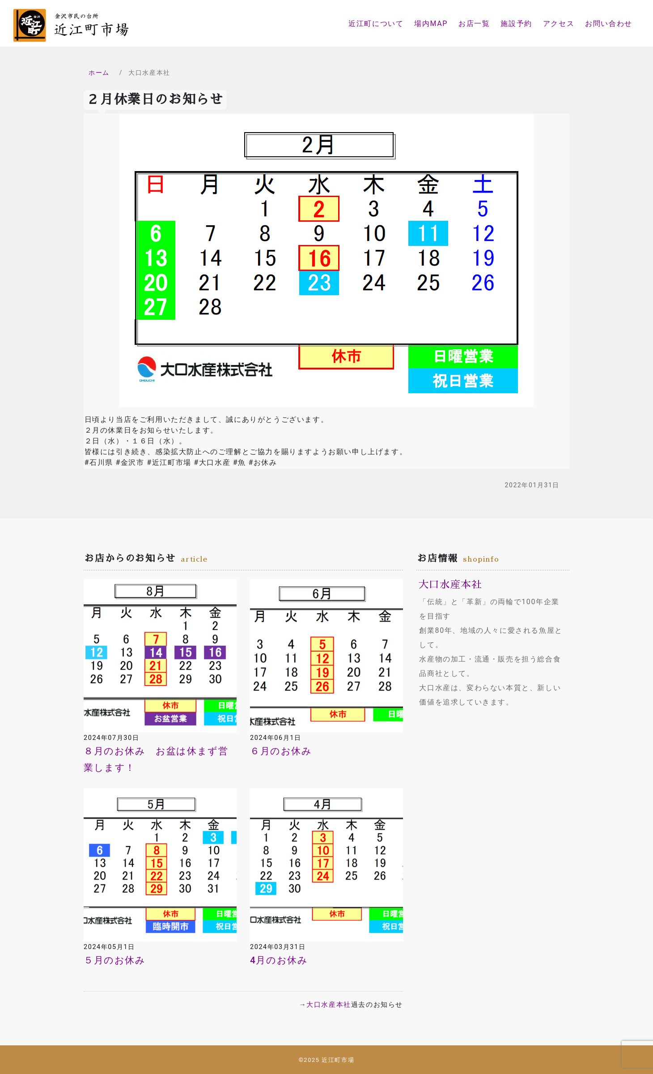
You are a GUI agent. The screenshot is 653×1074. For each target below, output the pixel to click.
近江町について (375, 23)
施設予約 (516, 23)
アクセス (558, 23)
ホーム (99, 72)
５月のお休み (115, 960)
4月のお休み (279, 960)
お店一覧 (474, 23)
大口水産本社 (328, 1005)
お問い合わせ (608, 23)
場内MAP (431, 23)
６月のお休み (281, 751)
